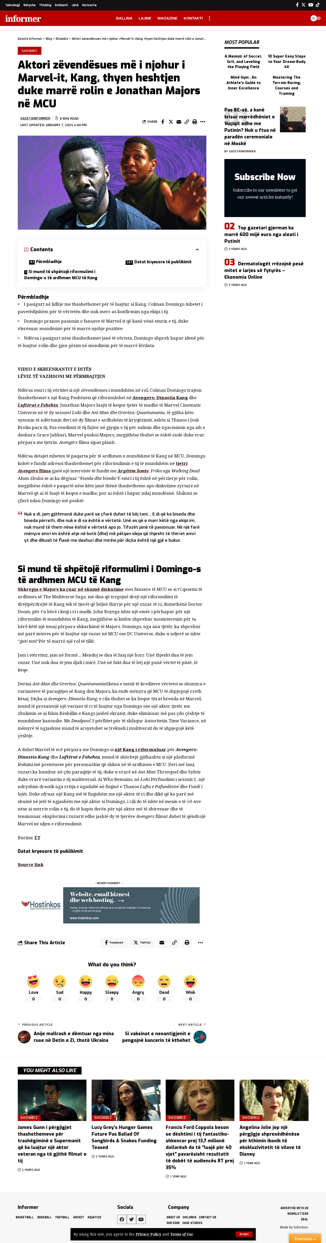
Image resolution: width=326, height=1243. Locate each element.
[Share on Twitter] (170, 122)
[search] (301, 18)
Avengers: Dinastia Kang (160, 398)
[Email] (178, 122)
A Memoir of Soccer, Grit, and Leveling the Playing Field (243, 60)
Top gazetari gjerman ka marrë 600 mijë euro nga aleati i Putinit (261, 232)
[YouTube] (310, 5)
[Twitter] (303, 5)
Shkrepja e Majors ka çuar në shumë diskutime (71, 590)
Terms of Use (182, 1234)
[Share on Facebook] (162, 122)
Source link (31, 865)
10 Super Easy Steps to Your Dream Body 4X (286, 60)
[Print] (194, 122)
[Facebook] (297, 5)
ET (37, 838)
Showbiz (29, 50)
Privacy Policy (148, 1234)
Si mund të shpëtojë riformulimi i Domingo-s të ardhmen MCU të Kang (61, 275)
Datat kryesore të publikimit (165, 262)
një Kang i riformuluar (140, 750)
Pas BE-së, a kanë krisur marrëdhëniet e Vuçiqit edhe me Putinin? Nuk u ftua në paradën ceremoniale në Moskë (250, 124)
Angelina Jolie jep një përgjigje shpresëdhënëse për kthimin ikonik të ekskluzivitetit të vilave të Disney (270, 1141)
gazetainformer (35, 118)
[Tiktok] (317, 5)
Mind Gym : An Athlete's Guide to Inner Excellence (243, 81)
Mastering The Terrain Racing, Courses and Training (287, 83)
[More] (202, 122)
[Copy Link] (186, 122)
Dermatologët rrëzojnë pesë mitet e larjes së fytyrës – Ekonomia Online (264, 268)
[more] (209, 18)
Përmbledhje (50, 262)
